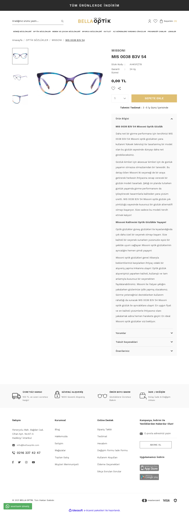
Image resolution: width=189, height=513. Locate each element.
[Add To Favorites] (113, 88)
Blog (57, 429)
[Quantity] (119, 98)
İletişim (59, 443)
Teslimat (102, 436)
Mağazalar (60, 450)
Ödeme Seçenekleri (108, 464)
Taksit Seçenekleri (127, 342)
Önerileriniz (122, 351)
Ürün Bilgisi (122, 118)
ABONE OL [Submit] (155, 445)
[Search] (38, 21)
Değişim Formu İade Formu (112, 450)
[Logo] (94, 21)
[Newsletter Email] (158, 435)
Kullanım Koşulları (107, 457)
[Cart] (168, 21)
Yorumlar (121, 333)
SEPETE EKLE (154, 98)
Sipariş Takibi (104, 429)
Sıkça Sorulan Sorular (109, 471)
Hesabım (102, 443)
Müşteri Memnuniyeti (67, 464)
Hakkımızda (61, 436)
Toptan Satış (62, 457)
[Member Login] (149, 21)
